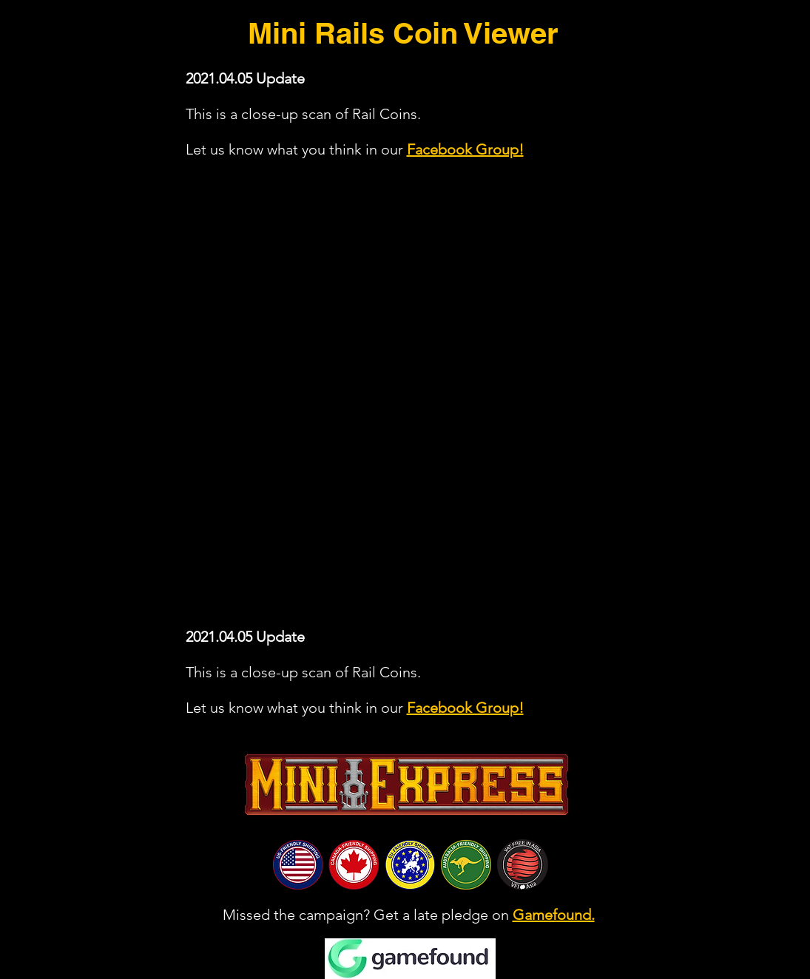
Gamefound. (554, 915)
